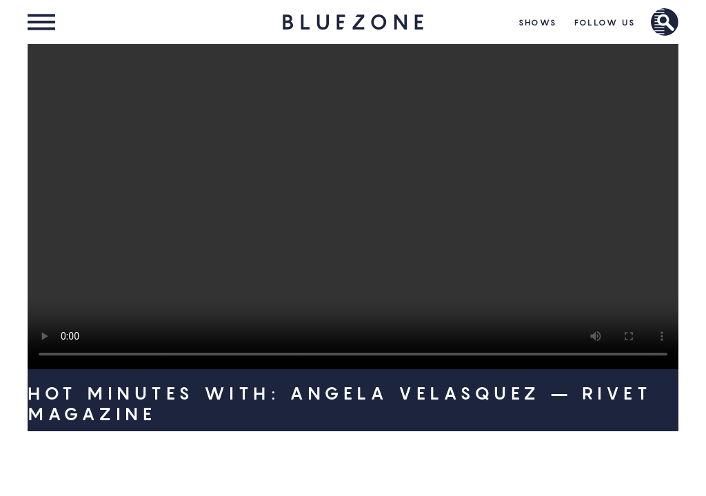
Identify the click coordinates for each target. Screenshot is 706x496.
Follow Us (605, 22)
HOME (353, 22)
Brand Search (664, 22)
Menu (41, 22)
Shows (538, 22)
